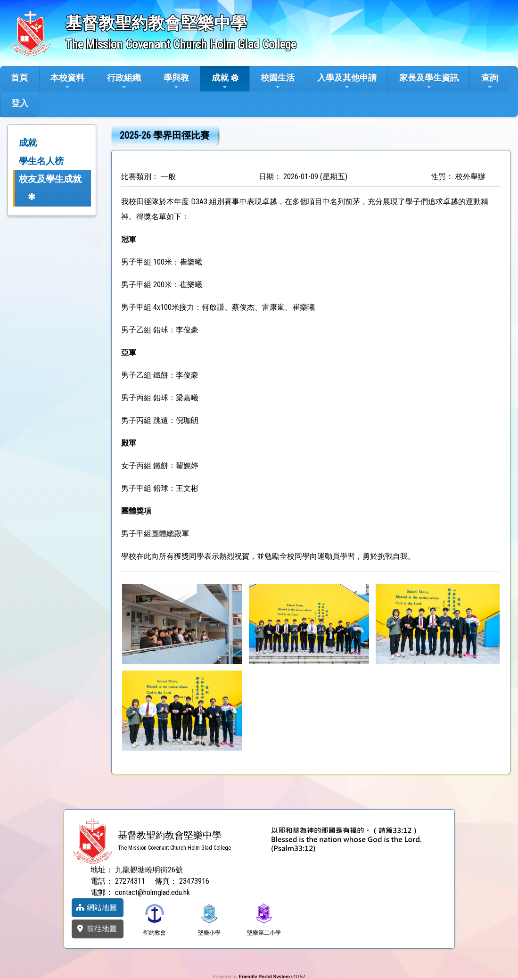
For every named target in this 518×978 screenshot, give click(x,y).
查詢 (489, 82)
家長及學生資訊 (429, 82)
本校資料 (67, 82)
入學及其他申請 (347, 82)
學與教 (176, 82)
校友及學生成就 (50, 179)
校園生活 (278, 82)
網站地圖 (96, 907)
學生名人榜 (41, 161)
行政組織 (124, 82)
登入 (19, 103)
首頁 (19, 78)
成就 (220, 82)
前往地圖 (96, 928)
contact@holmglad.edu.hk (152, 892)
